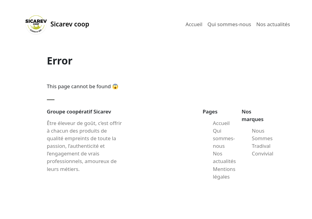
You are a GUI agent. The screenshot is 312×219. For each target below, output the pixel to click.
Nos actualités (273, 24)
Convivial (262, 153)
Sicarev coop (57, 24)
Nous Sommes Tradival (262, 138)
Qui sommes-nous (229, 24)
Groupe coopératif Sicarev (79, 111)
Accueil (193, 24)
